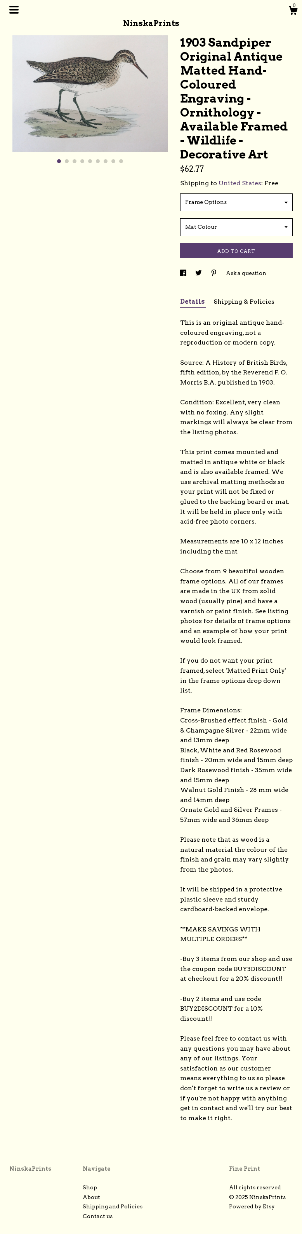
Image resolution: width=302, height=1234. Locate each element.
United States (240, 183)
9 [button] (121, 161)
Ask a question (246, 273)
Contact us (98, 1216)
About (91, 1197)
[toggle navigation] (14, 10)
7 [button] (106, 161)
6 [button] (98, 161)
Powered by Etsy (252, 1206)
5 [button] (90, 161)
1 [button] (59, 161)
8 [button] (113, 161)
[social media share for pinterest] (214, 273)
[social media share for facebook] (183, 273)
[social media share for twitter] (199, 273)
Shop (90, 1187)
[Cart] (293, 11)
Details (193, 301)
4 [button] (82, 161)
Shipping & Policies (243, 301)
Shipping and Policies (112, 1206)
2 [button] (67, 161)
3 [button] (74, 161)
